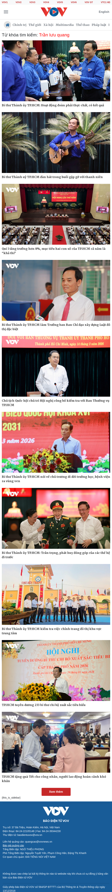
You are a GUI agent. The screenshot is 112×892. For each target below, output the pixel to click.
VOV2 (18, 2)
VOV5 (60, 2)
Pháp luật (99, 25)
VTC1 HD (105, 2)
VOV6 (74, 2)
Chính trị (19, 25)
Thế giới (34, 25)
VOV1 (5, 2)
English (104, 11)
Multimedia (65, 25)
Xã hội (48, 25)
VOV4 (46, 2)
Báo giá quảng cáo (13, 845)
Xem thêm (56, 791)
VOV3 (32, 2)
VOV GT (89, 2)
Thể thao (82, 25)
